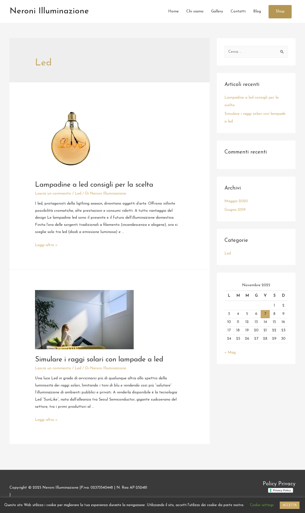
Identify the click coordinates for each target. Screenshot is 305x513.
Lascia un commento (53, 194)
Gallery (217, 11)
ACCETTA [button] (290, 505)
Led (78, 194)
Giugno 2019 (235, 210)
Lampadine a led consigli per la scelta (94, 185)
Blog (257, 11)
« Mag (230, 352)
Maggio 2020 (236, 201)
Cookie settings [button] (262, 505)
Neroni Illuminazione (49, 11)
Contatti (238, 11)
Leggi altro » (46, 245)
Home (173, 11)
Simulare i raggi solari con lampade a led (99, 359)
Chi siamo (194, 11)
